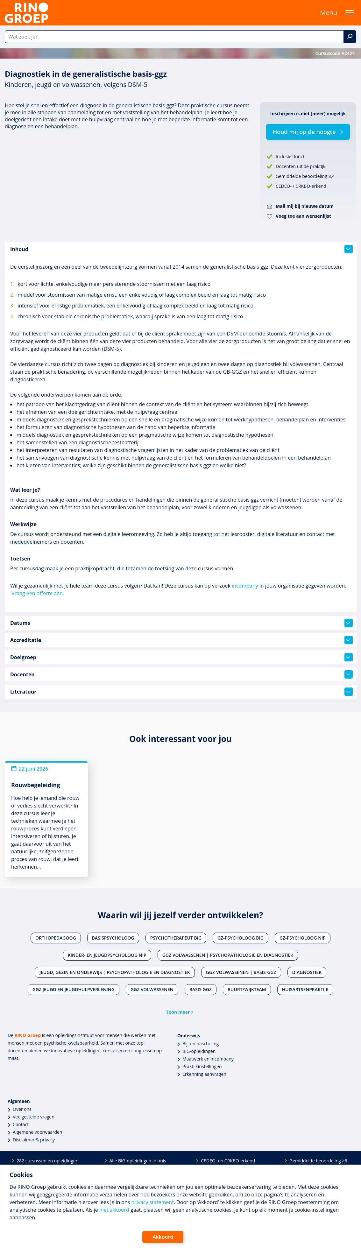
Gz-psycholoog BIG (240, 938)
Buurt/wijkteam (247, 989)
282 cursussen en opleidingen (47, 1161)
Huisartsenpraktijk (305, 989)
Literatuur (181, 691)
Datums (181, 623)
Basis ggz (200, 989)
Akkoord (162, 1236)
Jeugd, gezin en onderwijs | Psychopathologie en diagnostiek (114, 972)
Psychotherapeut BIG (176, 938)
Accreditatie (181, 640)
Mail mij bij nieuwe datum (305, 206)
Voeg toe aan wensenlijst (303, 216)
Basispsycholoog (113, 938)
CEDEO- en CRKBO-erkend (228, 1161)
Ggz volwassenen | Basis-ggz (241, 972)
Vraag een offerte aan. (37, 593)
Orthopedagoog (55, 938)
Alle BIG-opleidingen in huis (138, 1161)
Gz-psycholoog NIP (303, 938)
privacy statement (152, 1202)
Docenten (181, 674)
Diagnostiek (307, 972)
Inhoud (181, 249)
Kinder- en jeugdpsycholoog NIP (107, 955)
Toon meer (178, 1012)
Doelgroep (181, 657)
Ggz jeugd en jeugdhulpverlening (73, 989)
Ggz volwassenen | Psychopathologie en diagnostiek (228, 955)
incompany (245, 585)
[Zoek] (349, 36)
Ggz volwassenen (152, 989)
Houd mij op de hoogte (304, 132)
